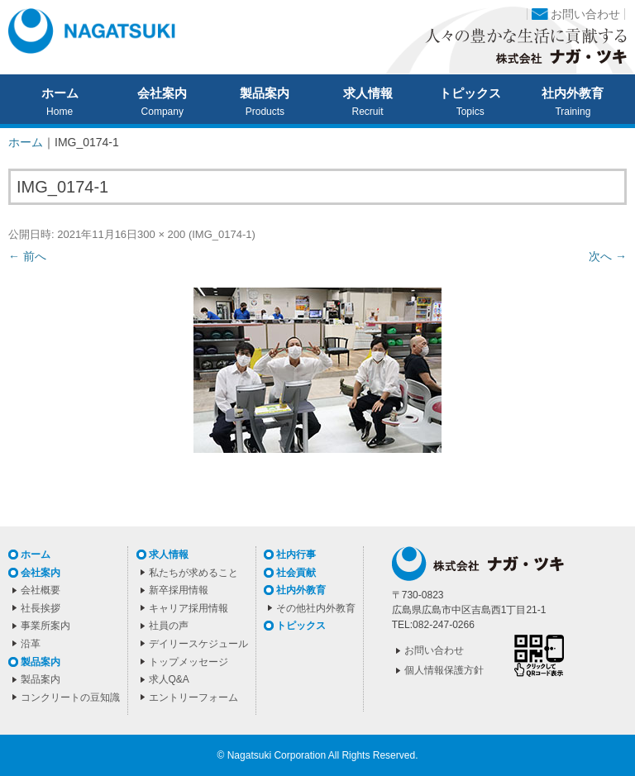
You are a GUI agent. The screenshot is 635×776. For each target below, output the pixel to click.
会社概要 (40, 590)
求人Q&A (169, 679)
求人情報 (368, 93)
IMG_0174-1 (221, 234)
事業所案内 (45, 625)
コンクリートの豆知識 (70, 697)
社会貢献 (296, 572)
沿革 (31, 644)
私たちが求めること (193, 572)
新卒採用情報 (178, 590)
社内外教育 (573, 93)
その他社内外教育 (316, 608)
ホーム (60, 93)
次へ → (608, 256)
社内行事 (296, 554)
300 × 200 (161, 234)
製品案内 (264, 93)
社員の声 (169, 625)
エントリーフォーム (193, 697)
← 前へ (27, 256)
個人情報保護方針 (444, 670)
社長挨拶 (40, 608)
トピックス (470, 93)
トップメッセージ (188, 662)
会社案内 (162, 93)
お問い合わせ (585, 14)
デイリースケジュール (198, 644)
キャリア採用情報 (188, 608)
